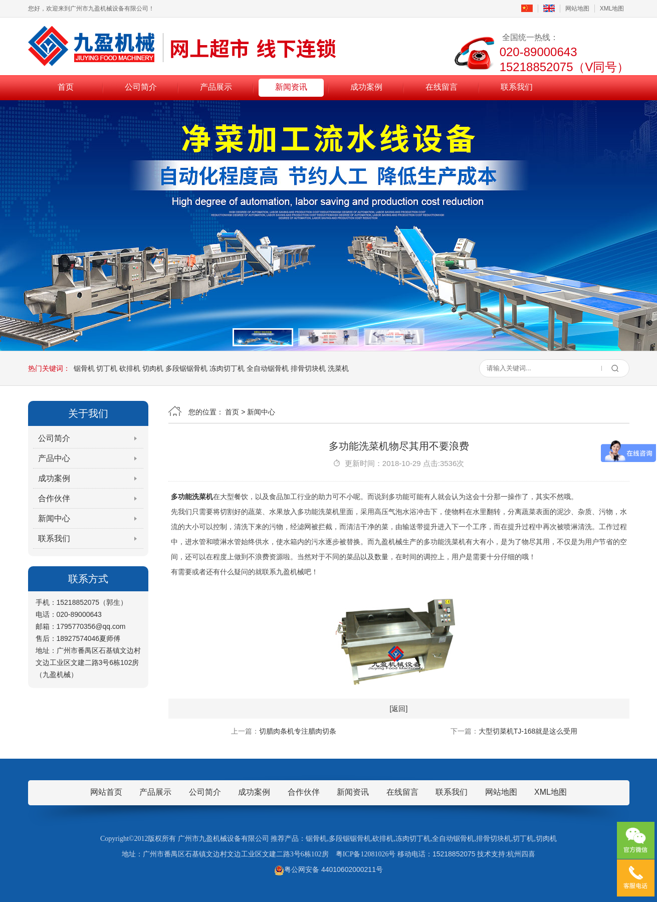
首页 (66, 87)
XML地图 (612, 8)
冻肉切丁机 (227, 368)
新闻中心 (54, 518)
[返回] (399, 709)
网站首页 (106, 792)
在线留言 (441, 87)
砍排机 (129, 368)
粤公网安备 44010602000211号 (328, 869)
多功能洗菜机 (192, 497)
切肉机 (152, 368)
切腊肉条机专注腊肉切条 (297, 731)
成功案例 (366, 87)
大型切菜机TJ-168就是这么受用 (528, 731)
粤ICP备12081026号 (366, 854)
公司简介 (141, 87)
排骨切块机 (308, 368)
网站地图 (577, 8)
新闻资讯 (291, 87)
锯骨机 (84, 368)
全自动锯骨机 (268, 368)
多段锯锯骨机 (186, 368)
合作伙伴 (54, 498)
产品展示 (216, 87)
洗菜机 (338, 368)
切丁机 (106, 368)
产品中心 (54, 458)
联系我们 (517, 87)
